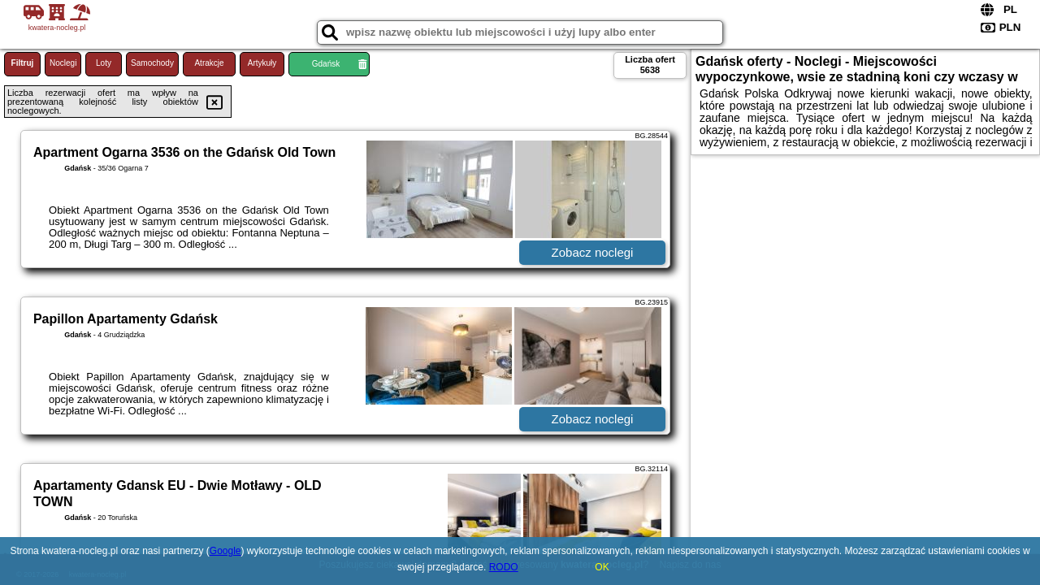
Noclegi (63, 62)
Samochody (152, 62)
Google (225, 551)
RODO (503, 567)
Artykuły (262, 62)
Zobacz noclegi (593, 252)
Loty (103, 62)
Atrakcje (208, 62)
